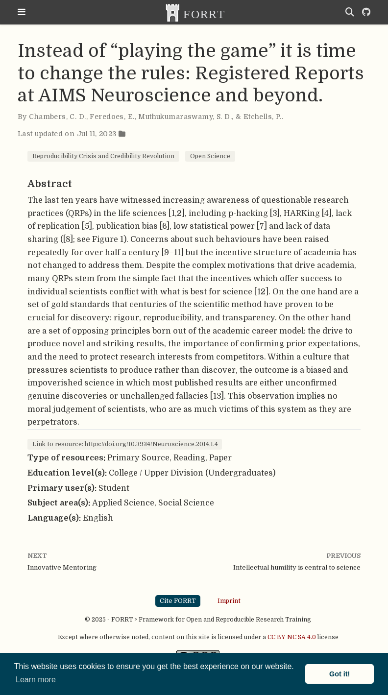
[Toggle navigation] (21, 12)
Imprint (229, 600)
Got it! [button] (339, 674)
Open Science (210, 156)
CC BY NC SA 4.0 (291, 637)
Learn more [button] (36, 679)
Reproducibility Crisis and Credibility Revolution (103, 156)
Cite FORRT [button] (178, 600)
